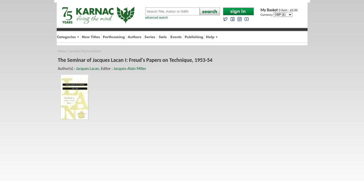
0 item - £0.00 (279, 10)
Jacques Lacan (87, 68)
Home (62, 51)
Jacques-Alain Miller (130, 68)
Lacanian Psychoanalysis (85, 51)
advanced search (156, 17)
